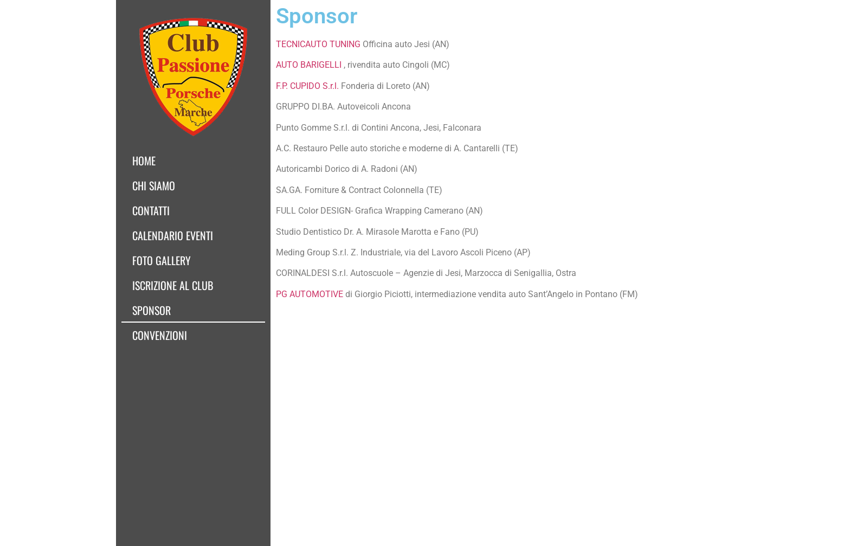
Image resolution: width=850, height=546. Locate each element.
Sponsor (151, 310)
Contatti (151, 210)
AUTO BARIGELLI (309, 65)
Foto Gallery (161, 260)
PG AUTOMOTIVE (309, 294)
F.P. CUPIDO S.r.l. (307, 86)
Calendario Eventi (172, 235)
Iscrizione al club (172, 285)
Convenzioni (159, 335)
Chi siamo (153, 185)
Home (144, 160)
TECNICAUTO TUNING (318, 44)
